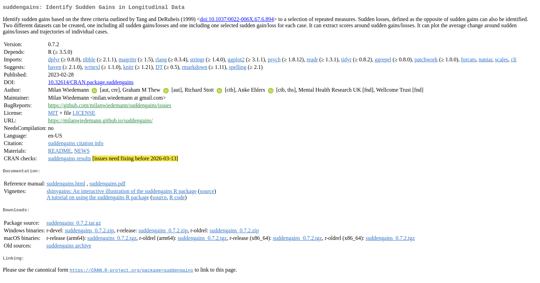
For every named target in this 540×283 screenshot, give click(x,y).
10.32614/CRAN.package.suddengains (90, 84)
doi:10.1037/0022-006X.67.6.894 (237, 20)
